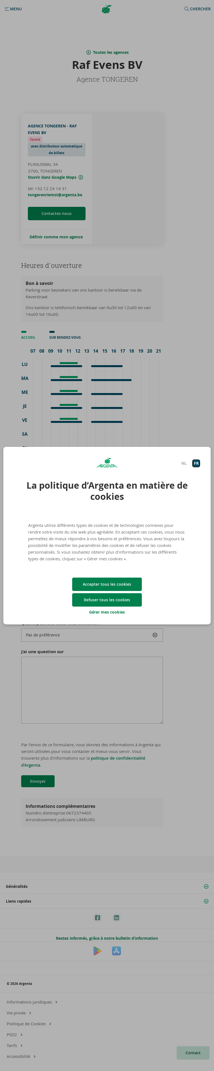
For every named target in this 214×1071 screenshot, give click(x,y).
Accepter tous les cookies (107, 584)
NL (183, 463)
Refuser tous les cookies (107, 599)
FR (196, 463)
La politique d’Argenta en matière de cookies (107, 491)
